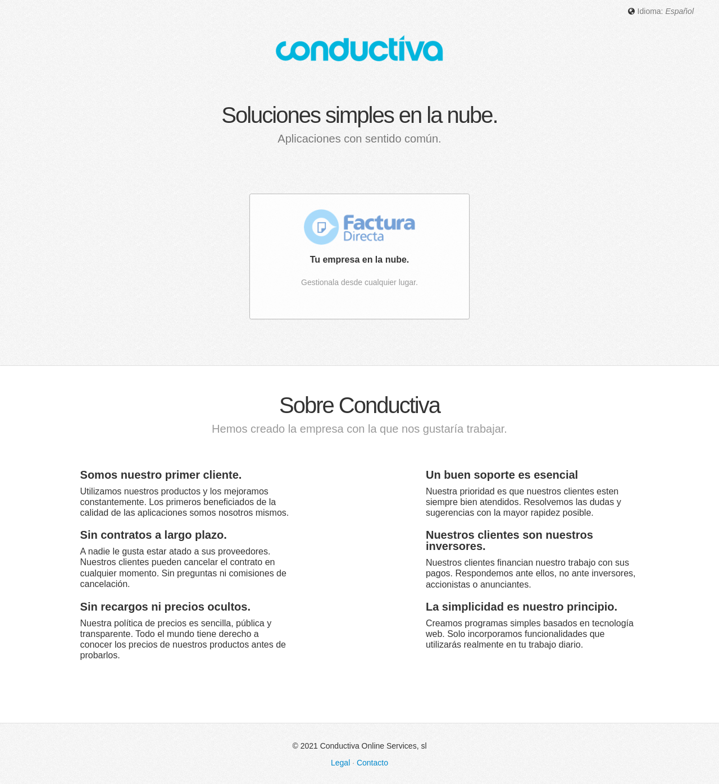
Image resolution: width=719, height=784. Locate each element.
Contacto (372, 761)
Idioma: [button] (660, 11)
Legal (340, 761)
